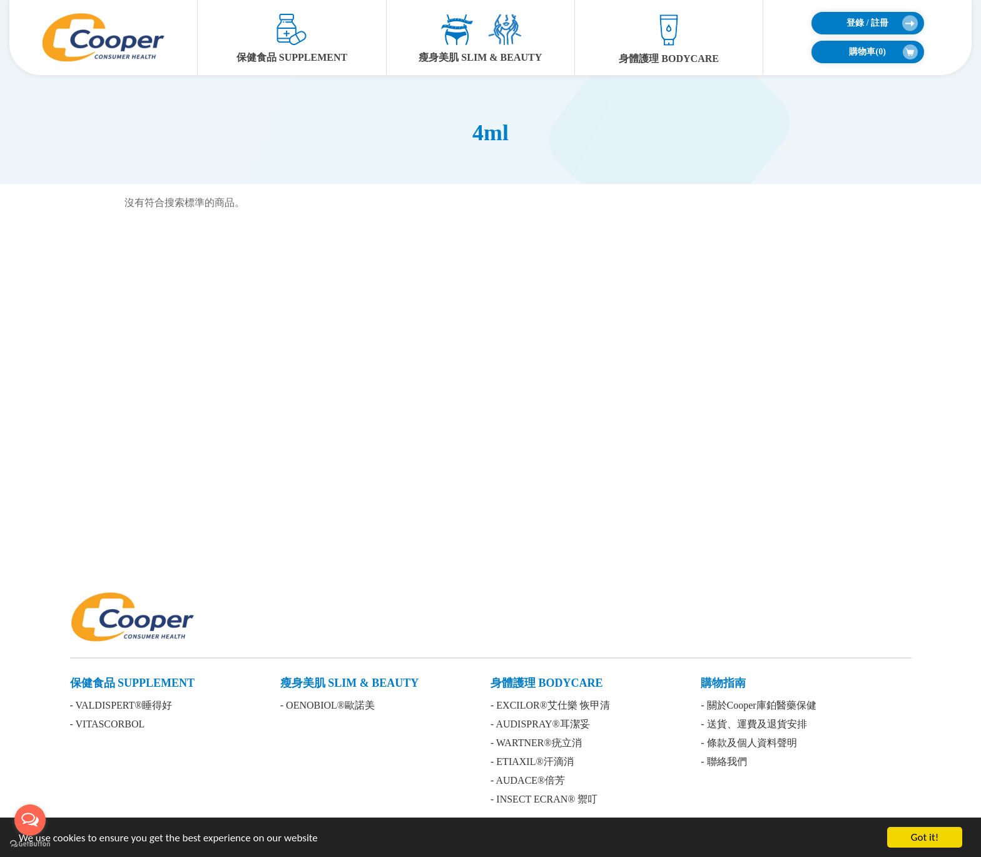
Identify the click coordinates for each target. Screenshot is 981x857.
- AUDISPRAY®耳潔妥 (540, 724)
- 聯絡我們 (723, 761)
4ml (490, 132)
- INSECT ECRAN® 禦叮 (543, 799)
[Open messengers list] (30, 820)
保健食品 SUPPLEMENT (291, 38)
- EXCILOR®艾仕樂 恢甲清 (550, 705)
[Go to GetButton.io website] (30, 844)
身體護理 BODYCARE (669, 39)
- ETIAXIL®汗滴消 (532, 761)
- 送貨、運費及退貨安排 (753, 724)
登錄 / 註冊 (881, 23)
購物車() (883, 51)
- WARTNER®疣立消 (536, 742)
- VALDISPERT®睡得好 (121, 705)
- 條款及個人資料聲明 (748, 742)
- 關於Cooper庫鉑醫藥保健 (758, 705)
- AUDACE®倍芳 (527, 780)
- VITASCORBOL (107, 724)
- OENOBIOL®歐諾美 (327, 705)
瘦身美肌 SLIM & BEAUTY (480, 38)
